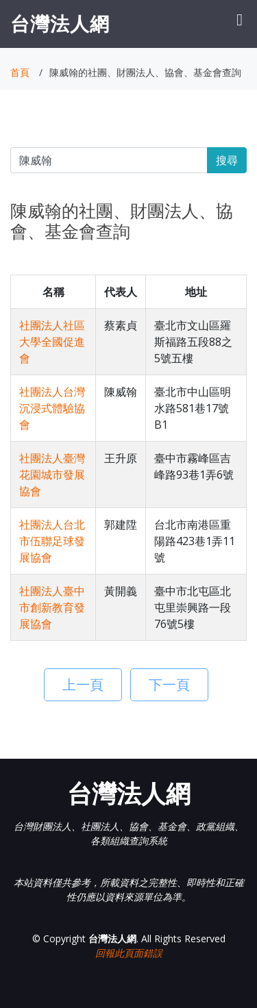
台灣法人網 (60, 23)
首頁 (19, 72)
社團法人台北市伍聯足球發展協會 (52, 541)
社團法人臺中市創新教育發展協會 (52, 607)
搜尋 (227, 160)
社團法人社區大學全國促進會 (52, 342)
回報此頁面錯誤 (128, 952)
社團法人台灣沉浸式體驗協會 (52, 408)
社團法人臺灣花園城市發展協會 (52, 475)
